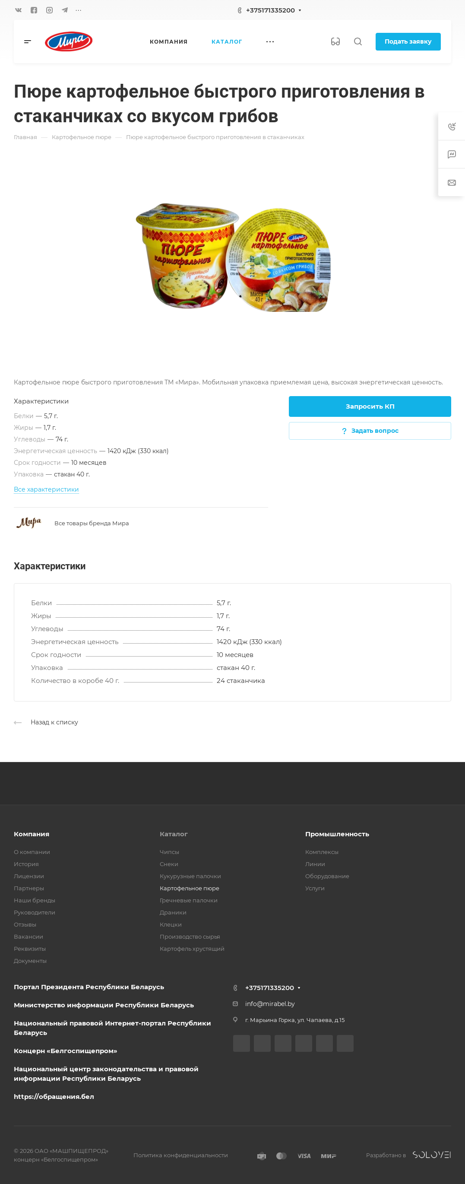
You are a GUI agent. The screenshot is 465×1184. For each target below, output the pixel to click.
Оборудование (327, 876)
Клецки (171, 924)
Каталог (174, 834)
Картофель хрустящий (192, 948)
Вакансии (28, 936)
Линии (315, 863)
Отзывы (25, 924)
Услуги (315, 888)
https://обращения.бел (54, 1096)
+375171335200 (270, 10)
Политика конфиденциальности (180, 1155)
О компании (32, 851)
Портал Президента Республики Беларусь (89, 987)
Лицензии (29, 876)
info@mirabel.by (270, 1004)
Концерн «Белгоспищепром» (65, 1051)
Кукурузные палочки (190, 876)
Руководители (34, 912)
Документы (30, 960)
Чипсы (169, 851)
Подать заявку (408, 41)
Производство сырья (190, 936)
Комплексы (321, 851)
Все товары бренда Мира (91, 523)
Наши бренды (34, 900)
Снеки (169, 863)
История (26, 863)
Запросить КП (370, 406)
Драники (173, 912)
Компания (31, 834)
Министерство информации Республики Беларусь (104, 1005)
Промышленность (337, 834)
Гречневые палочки (189, 900)
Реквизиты (30, 948)
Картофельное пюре (189, 888)
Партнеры (29, 888)
